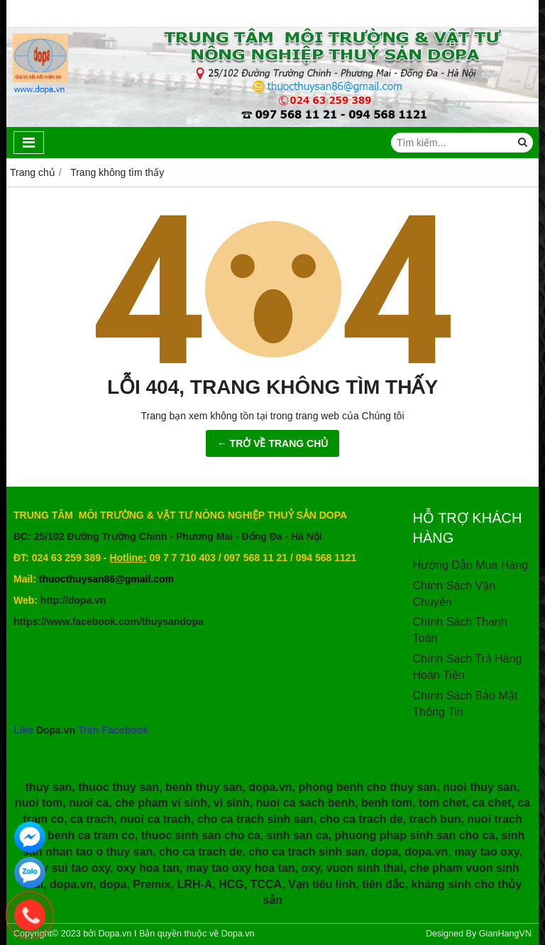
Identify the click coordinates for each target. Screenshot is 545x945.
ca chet (491, 803)
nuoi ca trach (155, 819)
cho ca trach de (360, 819)
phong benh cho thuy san (367, 787)
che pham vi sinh (161, 803)
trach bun (435, 819)
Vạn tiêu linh (322, 884)
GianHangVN (505, 934)
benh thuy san (203, 787)
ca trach (92, 819)
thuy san (49, 787)
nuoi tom (39, 803)
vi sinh (232, 803)
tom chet (442, 803)
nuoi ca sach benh (305, 803)
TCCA (266, 884)
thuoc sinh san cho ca (200, 835)
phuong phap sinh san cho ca (415, 835)
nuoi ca (89, 803)
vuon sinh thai (364, 868)
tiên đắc (383, 884)
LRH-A (195, 884)
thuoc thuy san (118, 787)
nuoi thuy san (480, 787)
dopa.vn (270, 787)
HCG (231, 884)
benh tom (386, 803)
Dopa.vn (55, 730)
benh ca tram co (91, 835)
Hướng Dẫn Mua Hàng (471, 565)
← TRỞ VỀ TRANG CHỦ (273, 443)
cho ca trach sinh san (255, 819)
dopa (384, 852)
